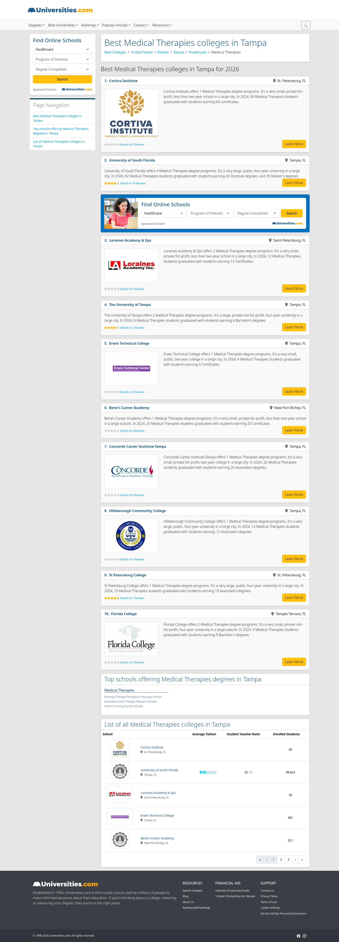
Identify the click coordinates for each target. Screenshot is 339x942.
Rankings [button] (88, 25)
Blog (185, 896)
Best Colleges (115, 52)
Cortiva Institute (123, 80)
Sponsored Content (44, 89)
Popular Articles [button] (115, 25)
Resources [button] (160, 25)
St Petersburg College (127, 575)
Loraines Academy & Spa (130, 240)
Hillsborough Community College (137, 510)
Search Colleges (192, 890)
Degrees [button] (35, 25)
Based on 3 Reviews (132, 328)
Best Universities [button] (61, 25)
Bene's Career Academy (129, 407)
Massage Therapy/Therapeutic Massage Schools (133, 697)
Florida (163, 52)
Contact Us (267, 890)
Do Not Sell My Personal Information (283, 913)
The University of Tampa (130, 304)
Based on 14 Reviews (133, 183)
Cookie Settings (270, 908)
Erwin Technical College (129, 343)
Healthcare (198, 52)
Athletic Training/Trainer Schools (123, 706)
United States (142, 52)
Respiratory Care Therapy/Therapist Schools (130, 701)
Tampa (178, 52)
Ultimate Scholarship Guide (232, 890)
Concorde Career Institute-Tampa (137, 446)
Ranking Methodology (196, 908)
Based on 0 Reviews (132, 144)
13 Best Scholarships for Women (235, 896)
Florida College (124, 613)
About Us (188, 902)
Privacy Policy (269, 896)
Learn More (294, 144)
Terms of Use (269, 902)
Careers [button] (140, 25)
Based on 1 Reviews (132, 598)
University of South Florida (132, 160)
